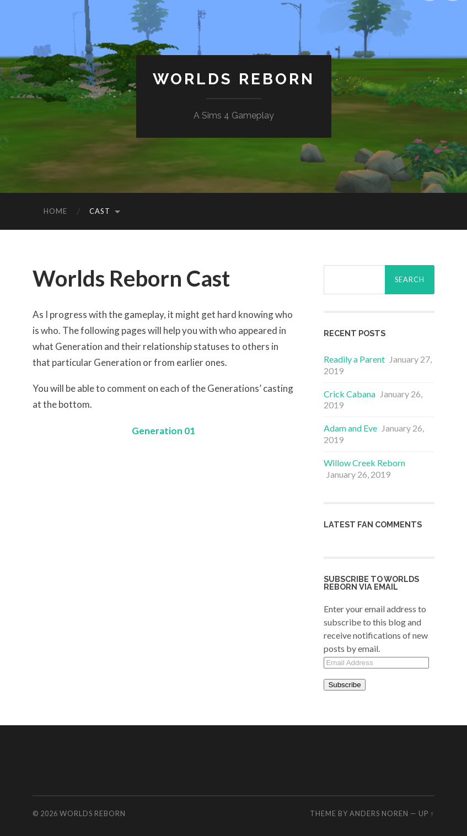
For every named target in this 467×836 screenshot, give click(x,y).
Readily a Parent (354, 359)
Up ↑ (426, 813)
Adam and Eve (350, 428)
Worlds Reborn (234, 79)
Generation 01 (163, 430)
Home (55, 211)
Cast (99, 211)
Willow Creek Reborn (364, 462)
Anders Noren (379, 813)
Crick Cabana (349, 394)
